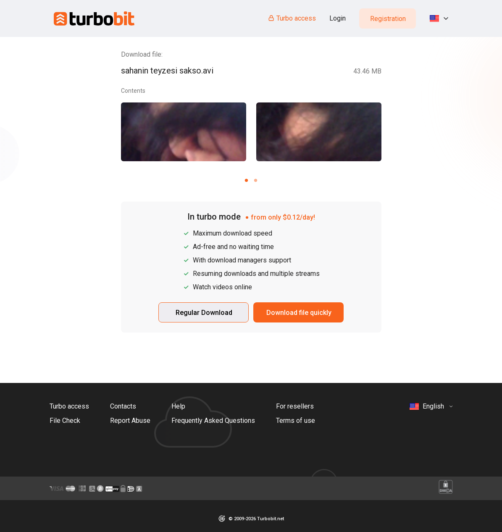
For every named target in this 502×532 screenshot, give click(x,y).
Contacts (123, 406)
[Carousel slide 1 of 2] (246, 180)
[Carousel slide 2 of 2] (255, 180)
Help (178, 406)
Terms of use (295, 421)
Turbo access (292, 18)
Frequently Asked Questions (213, 421)
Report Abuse (130, 421)
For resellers (295, 406)
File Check (65, 421)
